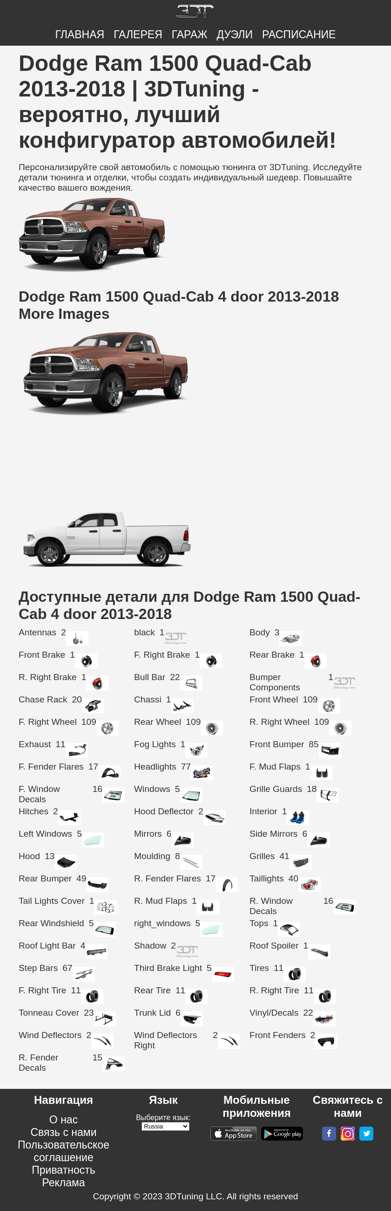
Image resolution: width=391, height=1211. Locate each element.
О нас (63, 1120)
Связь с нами (63, 1132)
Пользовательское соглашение (63, 1151)
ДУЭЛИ (235, 34)
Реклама (63, 1183)
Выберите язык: (163, 1118)
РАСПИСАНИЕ (299, 34)
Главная (80, 34)
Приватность (63, 1170)
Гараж (190, 34)
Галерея (138, 34)
